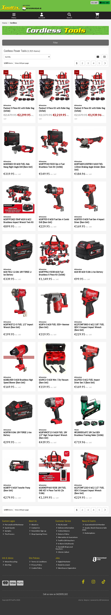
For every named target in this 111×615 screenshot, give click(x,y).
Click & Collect (62, 552)
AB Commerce (104, 600)
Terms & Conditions (38, 562)
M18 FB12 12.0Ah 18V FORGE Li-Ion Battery (17, 273)
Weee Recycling (10, 562)
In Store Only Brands (65, 544)
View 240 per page (22, 63)
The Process (8, 534)
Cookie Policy (35, 568)
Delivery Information (65, 528)
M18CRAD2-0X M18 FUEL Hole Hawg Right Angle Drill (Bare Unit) (18, 165)
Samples (7, 531)
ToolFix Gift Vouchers (65, 540)
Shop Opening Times (38, 534)
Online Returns (63, 531)
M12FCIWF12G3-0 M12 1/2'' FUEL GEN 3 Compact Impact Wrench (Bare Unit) (89, 490)
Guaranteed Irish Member (94, 525)
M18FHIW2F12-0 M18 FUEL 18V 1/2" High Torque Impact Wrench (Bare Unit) (53, 435)
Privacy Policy (35, 565)
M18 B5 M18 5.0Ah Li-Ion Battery (88, 271)
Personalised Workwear (13, 525)
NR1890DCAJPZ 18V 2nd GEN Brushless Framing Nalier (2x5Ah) (88, 434)
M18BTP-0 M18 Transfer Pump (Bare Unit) (16, 489)
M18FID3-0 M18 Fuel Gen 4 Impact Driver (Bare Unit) (89, 221)
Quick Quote (9, 528)
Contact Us (34, 528)
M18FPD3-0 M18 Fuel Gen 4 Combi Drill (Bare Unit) (54, 221)
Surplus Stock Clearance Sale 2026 (94, 529)
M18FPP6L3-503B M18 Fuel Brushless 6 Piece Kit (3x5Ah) (52, 273)
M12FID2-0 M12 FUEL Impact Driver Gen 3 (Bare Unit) (87, 381)
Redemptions (89, 533)
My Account (61, 525)
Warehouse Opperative (66, 568)
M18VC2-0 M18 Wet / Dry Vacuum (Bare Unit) (53, 381)
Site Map (7, 565)
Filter (55, 42)
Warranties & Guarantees (67, 537)
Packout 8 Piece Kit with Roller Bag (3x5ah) (89, 109)
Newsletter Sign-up (37, 531)
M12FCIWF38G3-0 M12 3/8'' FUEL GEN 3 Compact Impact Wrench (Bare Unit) (89, 327)
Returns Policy (62, 534)
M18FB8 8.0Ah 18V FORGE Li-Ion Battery (17, 434)
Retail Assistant (63, 565)
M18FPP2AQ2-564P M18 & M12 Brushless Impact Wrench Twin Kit (18, 221)
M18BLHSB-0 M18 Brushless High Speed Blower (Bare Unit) (18, 381)
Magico (86, 600)
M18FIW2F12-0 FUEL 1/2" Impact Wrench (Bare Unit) (18, 326)
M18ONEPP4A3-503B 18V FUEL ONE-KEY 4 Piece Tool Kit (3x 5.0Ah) (52, 490)
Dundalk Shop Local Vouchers (64, 548)
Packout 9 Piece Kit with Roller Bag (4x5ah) (18, 109)
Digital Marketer (63, 562)
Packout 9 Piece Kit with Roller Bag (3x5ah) (54, 109)
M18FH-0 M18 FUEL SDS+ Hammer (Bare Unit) (54, 326)
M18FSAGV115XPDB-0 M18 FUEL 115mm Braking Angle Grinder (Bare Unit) (89, 166)
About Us (33, 525)
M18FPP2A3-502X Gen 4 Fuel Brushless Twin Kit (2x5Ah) (51, 165)
